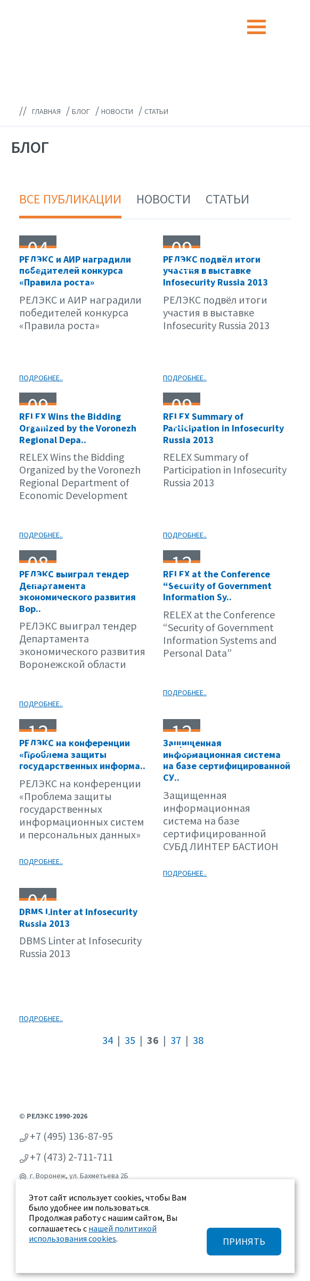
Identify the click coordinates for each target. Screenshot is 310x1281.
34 (107, 1040)
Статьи (227, 199)
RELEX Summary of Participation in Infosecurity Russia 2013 (223, 427)
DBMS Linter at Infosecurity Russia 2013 (78, 917)
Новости (163, 199)
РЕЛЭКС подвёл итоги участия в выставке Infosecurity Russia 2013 (215, 270)
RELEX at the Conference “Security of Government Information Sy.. (217, 585)
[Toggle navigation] (256, 26)
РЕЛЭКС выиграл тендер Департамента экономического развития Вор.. (77, 591)
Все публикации (70, 199)
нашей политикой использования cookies (93, 1233)
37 (175, 1040)
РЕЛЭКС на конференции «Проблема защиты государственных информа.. (82, 754)
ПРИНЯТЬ (244, 1241)
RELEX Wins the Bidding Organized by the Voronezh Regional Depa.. (77, 427)
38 (198, 1040)
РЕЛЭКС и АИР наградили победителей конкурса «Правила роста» (75, 270)
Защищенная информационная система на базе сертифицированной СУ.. (226, 760)
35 (130, 1040)
